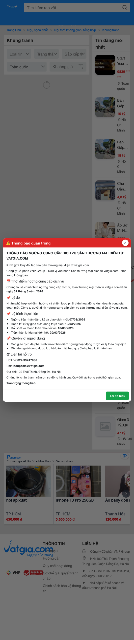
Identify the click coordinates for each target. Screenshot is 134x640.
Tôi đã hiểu (117, 396)
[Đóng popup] (125, 243)
